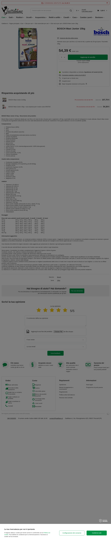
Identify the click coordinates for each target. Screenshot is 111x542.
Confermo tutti (96, 533)
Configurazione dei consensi (71, 533)
